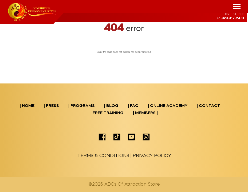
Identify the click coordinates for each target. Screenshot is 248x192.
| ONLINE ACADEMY (167, 106)
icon (102, 137)
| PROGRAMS (81, 106)
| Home (27, 106)
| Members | (145, 113)
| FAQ (133, 106)
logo (32, 12)
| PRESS (51, 106)
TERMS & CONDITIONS (103, 156)
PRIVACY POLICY (152, 156)
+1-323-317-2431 (230, 18)
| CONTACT (208, 106)
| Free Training (107, 113)
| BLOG (111, 106)
